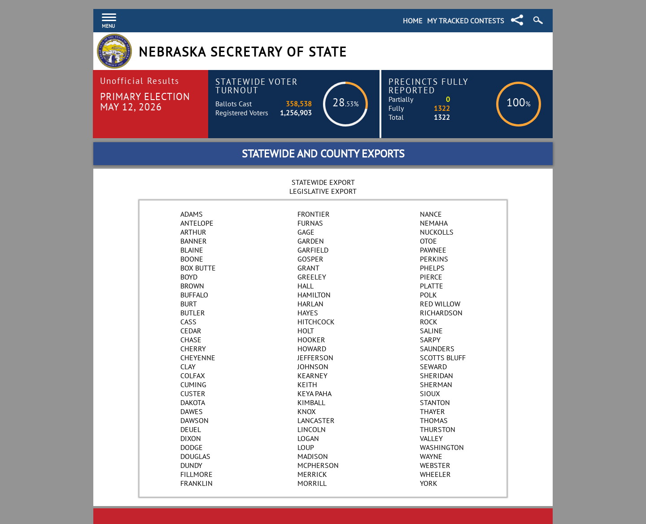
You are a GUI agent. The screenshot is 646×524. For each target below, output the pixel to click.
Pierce (431, 276)
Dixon (190, 438)
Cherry (193, 348)
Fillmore (196, 474)
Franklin (196, 483)
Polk (428, 294)
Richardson (441, 312)
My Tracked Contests (465, 20)
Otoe (428, 240)
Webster (435, 465)
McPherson (318, 465)
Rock (428, 321)
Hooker (311, 339)
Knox (306, 411)
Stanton (435, 402)
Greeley (311, 276)
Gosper (310, 258)
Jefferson (315, 357)
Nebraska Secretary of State (243, 52)
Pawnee (433, 249)
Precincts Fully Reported (428, 86)
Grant (308, 267)
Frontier (313, 214)
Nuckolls (437, 231)
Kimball (311, 402)
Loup (305, 447)
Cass (188, 321)
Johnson (312, 366)
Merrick (312, 474)
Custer (192, 393)
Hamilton (314, 294)
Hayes (307, 312)
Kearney (312, 375)
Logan (308, 438)
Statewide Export (323, 182)
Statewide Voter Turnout (256, 86)
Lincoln (311, 429)
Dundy (191, 465)
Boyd (188, 276)
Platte (431, 285)
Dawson (194, 420)
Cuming (193, 384)
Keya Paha (314, 393)
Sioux (430, 393)
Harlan (310, 303)
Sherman (436, 384)
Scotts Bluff (443, 357)
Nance (431, 214)
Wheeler (435, 474)
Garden (310, 240)
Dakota (192, 402)
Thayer (432, 411)
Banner (193, 240)
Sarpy (430, 339)
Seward (433, 366)
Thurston (437, 429)
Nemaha (434, 222)
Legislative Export (323, 191)
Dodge (191, 447)
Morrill (312, 483)
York (428, 483)
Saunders (437, 348)
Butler (192, 312)
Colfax (192, 375)
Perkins (434, 258)
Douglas (195, 456)
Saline (431, 330)
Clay (188, 366)
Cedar (190, 330)
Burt (188, 303)
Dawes (191, 411)
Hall (305, 285)
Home (413, 20)
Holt (305, 330)
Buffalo (194, 294)
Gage (305, 231)
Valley (431, 438)
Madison (312, 456)
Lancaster (316, 420)
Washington (442, 447)
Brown (192, 285)
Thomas (434, 420)
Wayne (431, 456)
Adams (191, 214)
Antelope (197, 222)
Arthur (193, 231)
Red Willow (440, 303)
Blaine (191, 249)
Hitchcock (316, 321)
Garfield (312, 249)
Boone (191, 258)
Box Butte (198, 267)
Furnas (310, 222)
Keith (307, 384)
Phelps (432, 267)
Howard (311, 348)
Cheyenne (197, 357)
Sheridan (436, 375)
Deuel (190, 429)
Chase (190, 339)
